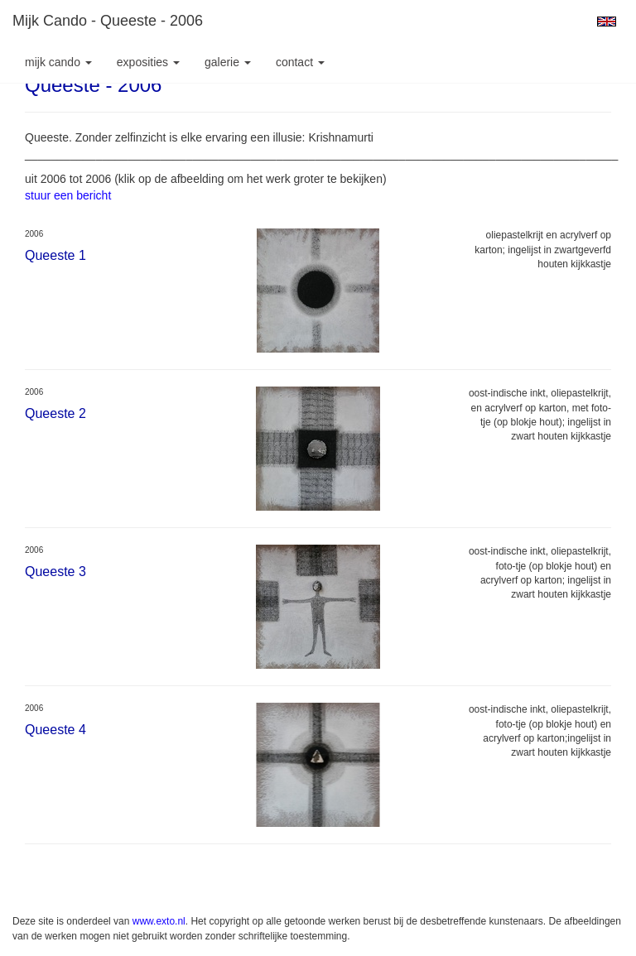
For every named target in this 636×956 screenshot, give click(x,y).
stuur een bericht (68, 195)
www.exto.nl (159, 921)
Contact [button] (300, 62)
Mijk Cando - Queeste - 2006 (107, 20)
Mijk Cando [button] (58, 62)
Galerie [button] (228, 62)
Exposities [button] (148, 62)
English (606, 21)
